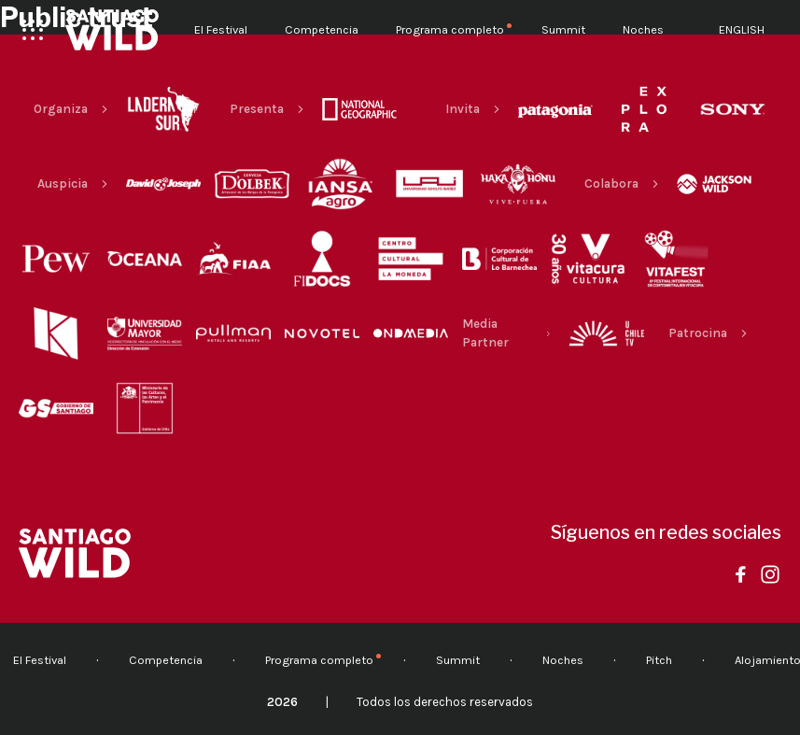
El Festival (220, 29)
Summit (563, 29)
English (742, 29)
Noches (643, 29)
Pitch (659, 660)
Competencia (321, 29)
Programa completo (450, 29)
